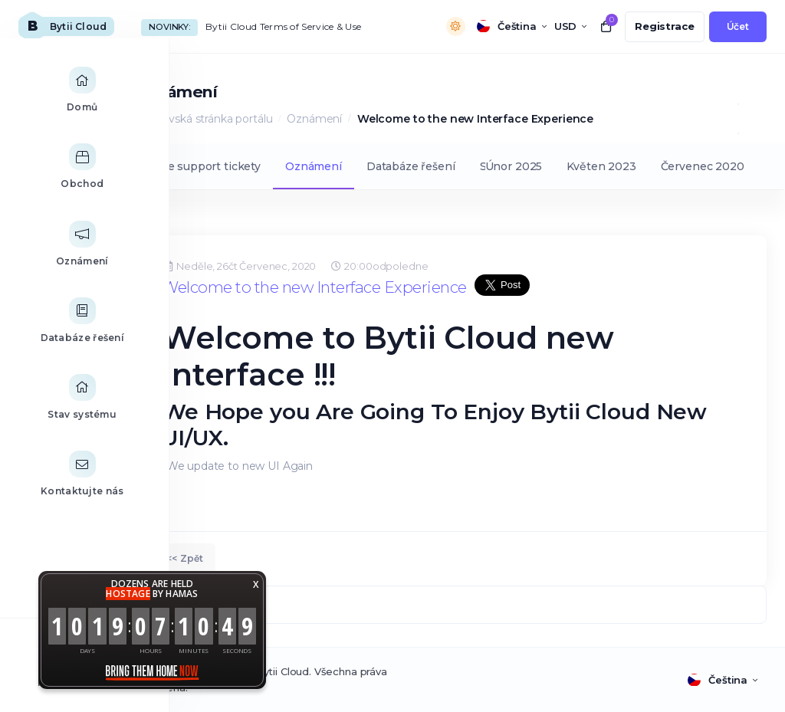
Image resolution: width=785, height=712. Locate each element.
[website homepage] (66, 27)
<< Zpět (184, 558)
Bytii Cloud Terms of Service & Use (283, 26)
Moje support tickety (204, 166)
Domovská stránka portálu (203, 119)
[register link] (665, 26)
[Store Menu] (53, 182)
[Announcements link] (53, 259)
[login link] (738, 26)
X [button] (255, 584)
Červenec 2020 (702, 166)
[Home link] (53, 105)
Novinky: (169, 26)
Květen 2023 (601, 166)
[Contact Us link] (53, 489)
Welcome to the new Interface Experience (314, 287)
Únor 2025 (514, 166)
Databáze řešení (410, 166)
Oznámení (314, 119)
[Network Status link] (53, 413)
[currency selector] (570, 26)
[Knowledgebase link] (53, 336)
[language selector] (512, 26)
